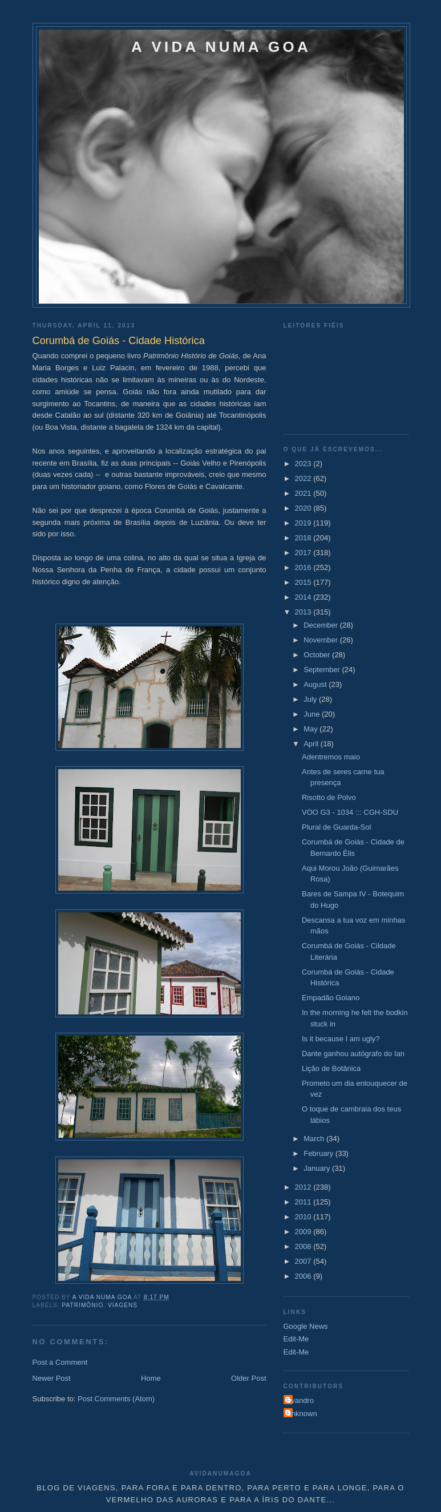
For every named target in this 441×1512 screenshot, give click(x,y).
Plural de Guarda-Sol (336, 827)
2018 (304, 537)
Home (151, 1378)
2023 (304, 463)
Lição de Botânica (331, 1068)
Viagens (122, 1305)
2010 (304, 1216)
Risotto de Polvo (329, 797)
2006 (304, 1276)
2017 (304, 552)
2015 (304, 582)
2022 (304, 478)
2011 (304, 1202)
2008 (304, 1246)
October (318, 654)
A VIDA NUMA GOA (221, 46)
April (312, 743)
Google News (306, 1326)
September (323, 669)
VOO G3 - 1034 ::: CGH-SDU (350, 812)
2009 (304, 1231)
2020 (304, 508)
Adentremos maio (331, 757)
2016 (304, 567)
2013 (304, 612)
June (313, 714)
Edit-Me (296, 1339)
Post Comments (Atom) (116, 1398)
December (322, 625)
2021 (304, 493)
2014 (304, 597)
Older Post (248, 1378)
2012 (304, 1187)
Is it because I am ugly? (341, 1038)
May (311, 729)
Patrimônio (83, 1305)
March (315, 1138)
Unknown (301, 1413)
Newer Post (52, 1378)
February (319, 1153)
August (316, 684)
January (318, 1168)
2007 (304, 1261)
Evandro (300, 1400)
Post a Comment (60, 1362)
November (322, 640)
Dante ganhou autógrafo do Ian (353, 1053)
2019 (304, 523)
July (311, 699)
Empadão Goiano (330, 997)
